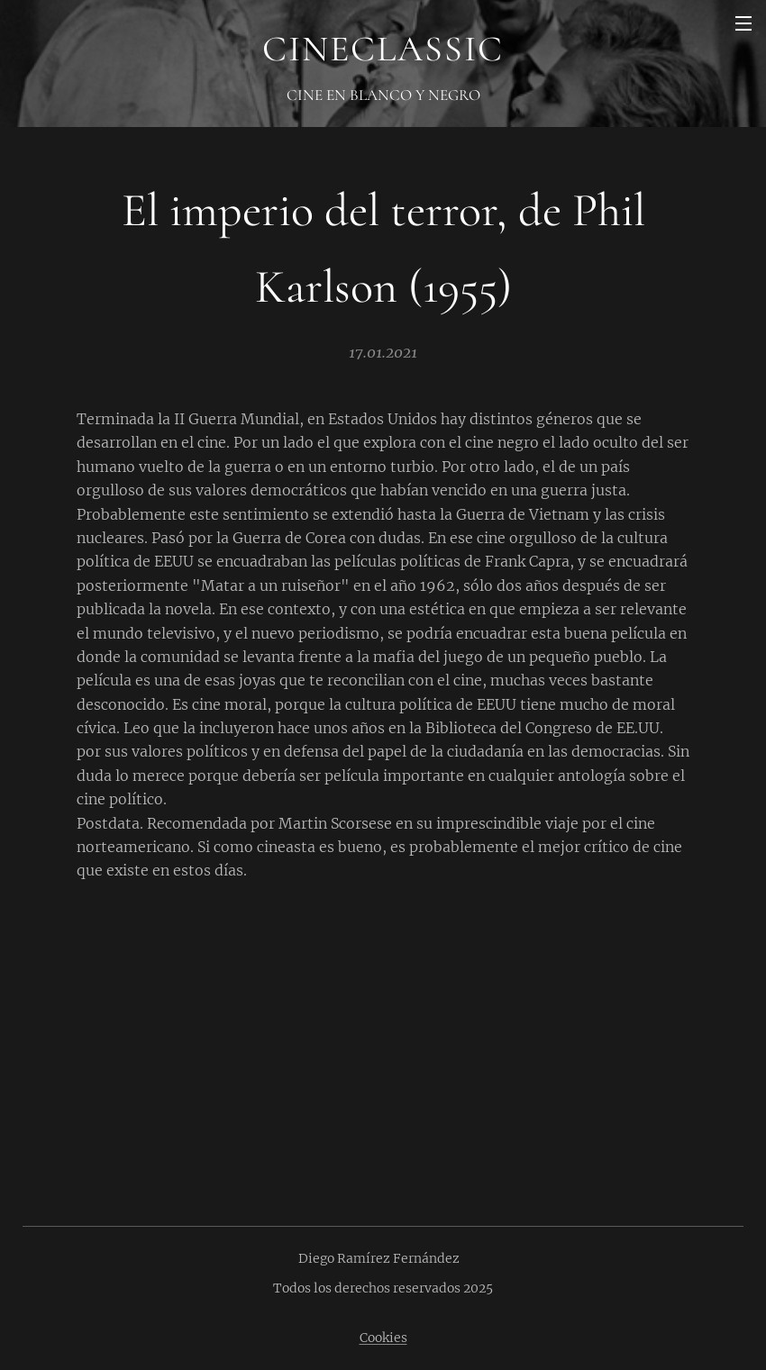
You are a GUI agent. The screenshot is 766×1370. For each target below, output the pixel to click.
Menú (743, 23)
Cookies (383, 1337)
